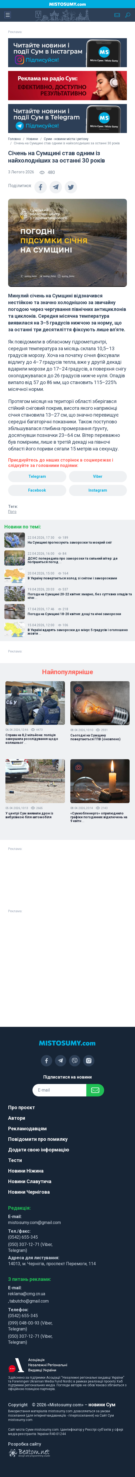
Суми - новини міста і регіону (66, 139)
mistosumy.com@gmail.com (34, 1222)
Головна (14, 139)
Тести (15, 1160)
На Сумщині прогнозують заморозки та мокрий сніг (70, 542)
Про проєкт (21, 1107)
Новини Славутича (29, 1181)
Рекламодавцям (27, 1128)
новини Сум (102, 1404)
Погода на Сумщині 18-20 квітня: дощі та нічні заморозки (74, 614)
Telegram (37, 476)
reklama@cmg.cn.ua (26, 1293)
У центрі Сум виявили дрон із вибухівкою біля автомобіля (29, 815)
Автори (16, 1118)
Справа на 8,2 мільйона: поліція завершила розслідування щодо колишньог (31, 739)
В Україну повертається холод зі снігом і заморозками (72, 578)
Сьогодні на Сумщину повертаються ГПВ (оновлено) (95, 737)
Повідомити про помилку (38, 1139)
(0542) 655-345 (23, 1237)
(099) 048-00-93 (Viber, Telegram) (30, 1326)
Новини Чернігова (29, 1192)
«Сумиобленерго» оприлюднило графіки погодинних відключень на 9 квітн (98, 817)
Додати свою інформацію (38, 1150)
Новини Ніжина (26, 1171)
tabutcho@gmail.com (29, 1301)
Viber (98, 476)
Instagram (97, 490)
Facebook (37, 490)
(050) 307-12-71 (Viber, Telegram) (30, 1247)
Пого (12, 511)
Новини (32, 139)
